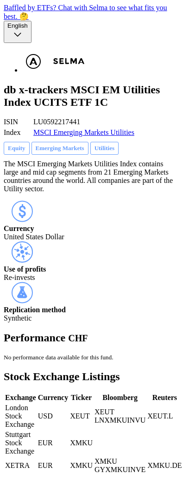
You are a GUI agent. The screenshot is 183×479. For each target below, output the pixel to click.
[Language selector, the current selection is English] (18, 32)
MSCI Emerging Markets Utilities (83, 132)
